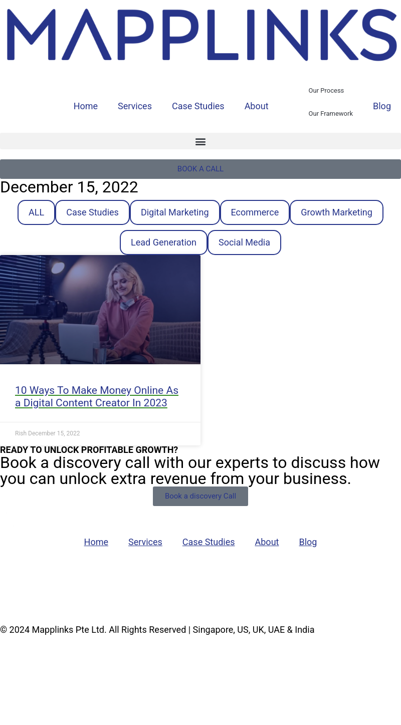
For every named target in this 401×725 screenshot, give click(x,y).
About (257, 106)
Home (86, 106)
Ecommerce (255, 212)
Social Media (244, 242)
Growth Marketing (336, 212)
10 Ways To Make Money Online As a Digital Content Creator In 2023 (96, 396)
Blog (382, 106)
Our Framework (331, 113)
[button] (200, 141)
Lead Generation (163, 242)
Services (135, 106)
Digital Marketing (175, 212)
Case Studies (198, 106)
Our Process (326, 90)
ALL (36, 212)
